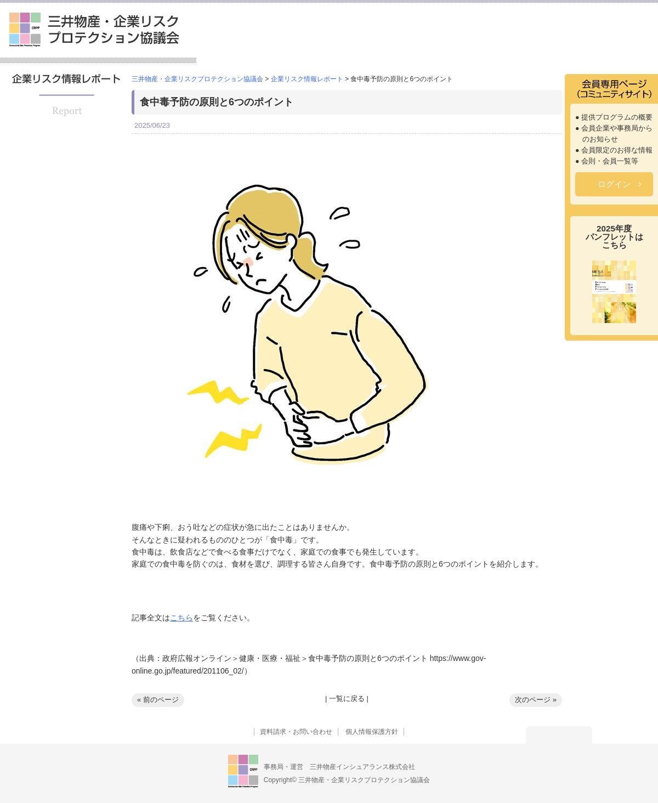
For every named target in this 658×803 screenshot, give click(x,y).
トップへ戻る (559, 735)
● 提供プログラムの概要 (614, 117)
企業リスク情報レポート (523, 46)
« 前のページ (158, 699)
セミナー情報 (431, 46)
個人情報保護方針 (371, 732)
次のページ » (536, 699)
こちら (181, 617)
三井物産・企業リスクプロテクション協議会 (94, 30)
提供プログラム (358, 46)
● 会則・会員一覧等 (606, 161)
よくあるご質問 (619, 46)
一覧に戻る (347, 698)
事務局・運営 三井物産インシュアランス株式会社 (339, 767)
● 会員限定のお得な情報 (614, 150)
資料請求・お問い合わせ (296, 732)
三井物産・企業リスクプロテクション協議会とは (257, 42)
